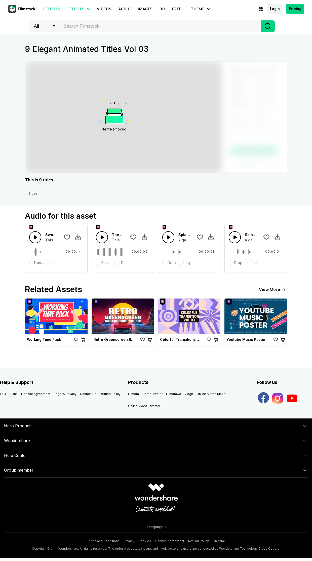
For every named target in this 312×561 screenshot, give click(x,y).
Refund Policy (110, 394)
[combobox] (160, 26)
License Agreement (35, 394)
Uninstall (219, 541)
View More (273, 289)
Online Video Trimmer (144, 406)
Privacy (129, 541)
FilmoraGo (173, 394)
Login (275, 9)
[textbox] (160, 26)
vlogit (189, 394)
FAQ (3, 394)
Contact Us (88, 394)
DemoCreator (152, 394)
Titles (33, 193)
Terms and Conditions (103, 541)
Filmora (133, 394)
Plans (14, 394)
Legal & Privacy (65, 394)
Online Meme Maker (211, 394)
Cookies (144, 541)
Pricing (295, 9)
